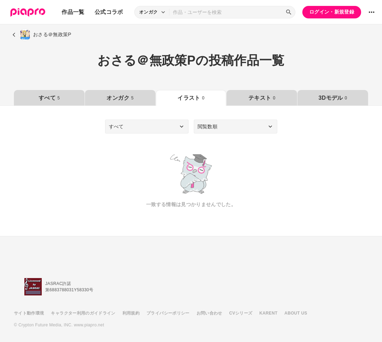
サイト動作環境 (29, 313)
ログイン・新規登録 (331, 12)
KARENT (269, 313)
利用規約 (131, 313)
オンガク (119, 98)
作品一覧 (73, 12)
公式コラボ (109, 12)
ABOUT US (296, 313)
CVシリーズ (241, 313)
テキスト (261, 98)
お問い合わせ (209, 313)
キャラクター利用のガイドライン (83, 313)
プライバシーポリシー (168, 313)
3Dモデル (332, 98)
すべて (49, 98)
